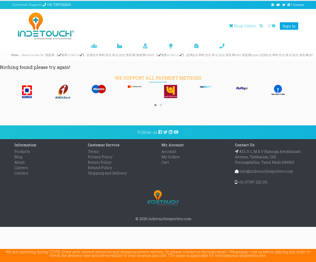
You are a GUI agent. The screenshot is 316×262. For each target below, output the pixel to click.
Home (14, 55)
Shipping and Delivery (107, 173)
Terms (93, 151)
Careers (21, 167)
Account (168, 151)
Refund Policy (100, 167)
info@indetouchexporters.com (266, 171)
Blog (18, 156)
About (19, 162)
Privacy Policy (100, 156)
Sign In (289, 26)
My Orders (170, 156)
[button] (155, 105)
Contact (21, 173)
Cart (165, 162)
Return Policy (99, 162)
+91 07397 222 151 (253, 182)
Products (22, 151)
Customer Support (41, 4)
